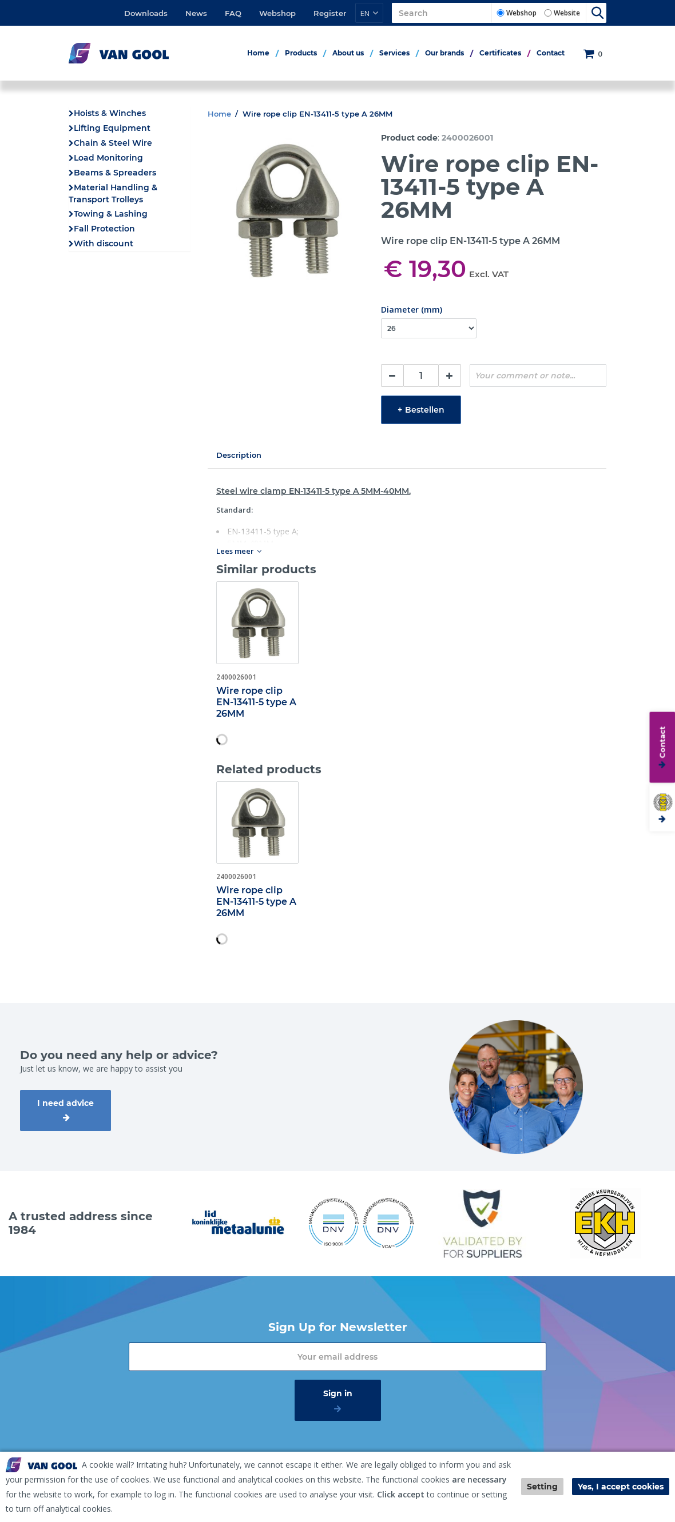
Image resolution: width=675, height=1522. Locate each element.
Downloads (146, 13)
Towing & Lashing (111, 214)
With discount (103, 243)
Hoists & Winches (110, 113)
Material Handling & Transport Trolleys (113, 193)
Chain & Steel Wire (113, 143)
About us (348, 53)
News (196, 13)
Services (394, 53)
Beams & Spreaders (115, 172)
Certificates (500, 53)
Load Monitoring (108, 158)
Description (238, 455)
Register (329, 13)
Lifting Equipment (112, 128)
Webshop (277, 13)
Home (258, 53)
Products (301, 53)
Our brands (444, 53)
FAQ (233, 13)
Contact (551, 53)
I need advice (65, 1103)
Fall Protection (104, 228)
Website (567, 13)
